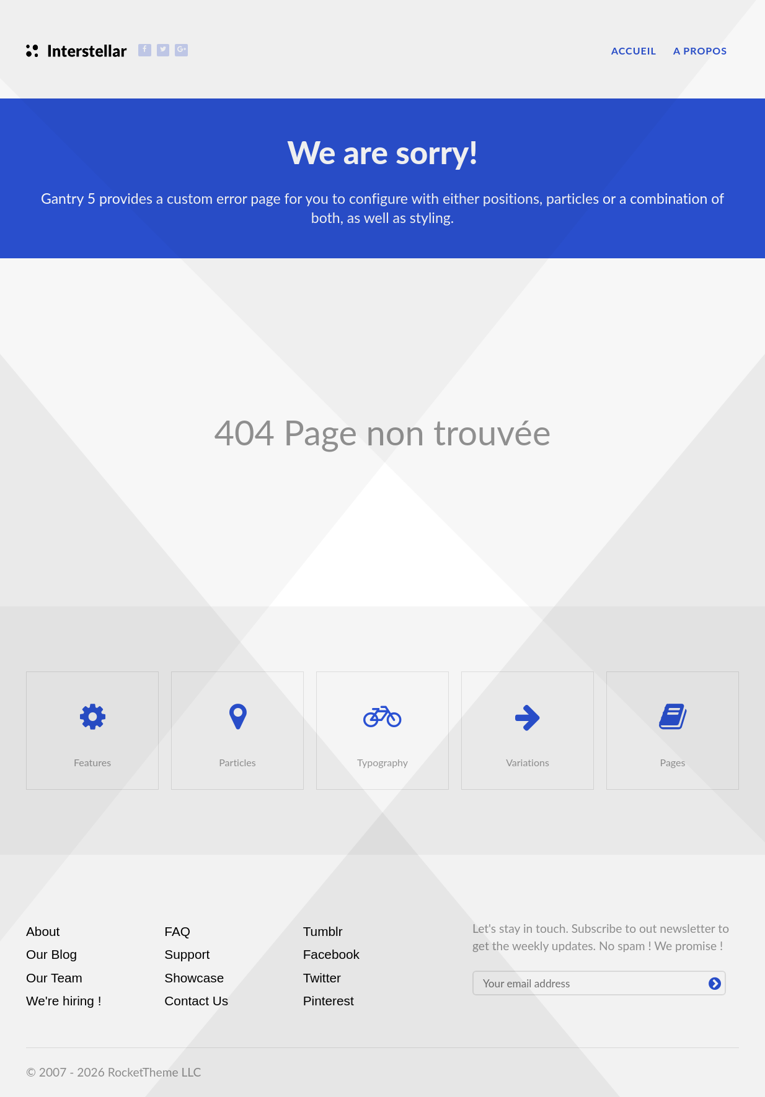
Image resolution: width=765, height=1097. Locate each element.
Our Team (54, 978)
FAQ (177, 931)
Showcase (194, 978)
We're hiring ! (63, 1001)
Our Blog (51, 954)
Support (187, 954)
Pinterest (328, 1001)
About (43, 931)
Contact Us (196, 1001)
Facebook (331, 954)
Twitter (322, 978)
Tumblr (323, 931)
